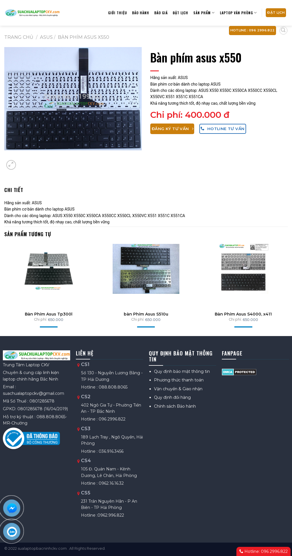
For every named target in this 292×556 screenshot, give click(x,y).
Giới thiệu (117, 12)
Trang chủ (18, 37)
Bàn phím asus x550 (83, 37)
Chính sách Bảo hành (175, 406)
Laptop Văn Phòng (238, 12)
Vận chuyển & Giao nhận (178, 388)
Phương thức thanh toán (179, 380)
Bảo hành (140, 12)
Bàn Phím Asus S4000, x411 (243, 314)
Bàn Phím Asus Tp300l (48, 314)
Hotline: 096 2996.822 (263, 551)
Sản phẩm (204, 12)
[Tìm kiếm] (283, 31)
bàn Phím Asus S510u (146, 314)
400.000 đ (207, 115)
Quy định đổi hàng (172, 397)
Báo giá (161, 12)
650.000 (55, 320)
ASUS (46, 37)
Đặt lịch (180, 12)
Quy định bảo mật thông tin (182, 371)
